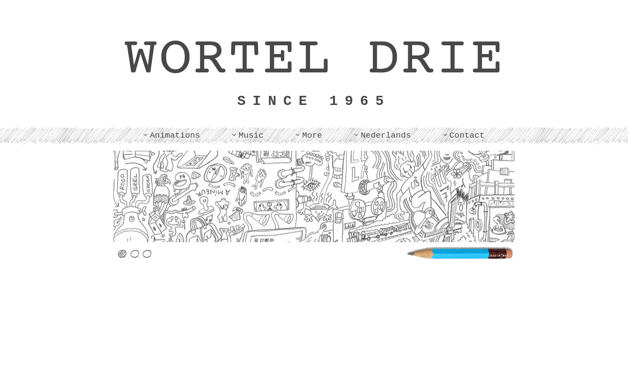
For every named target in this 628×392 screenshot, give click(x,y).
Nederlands (386, 135)
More (312, 135)
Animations (175, 135)
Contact (467, 135)
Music (251, 135)
